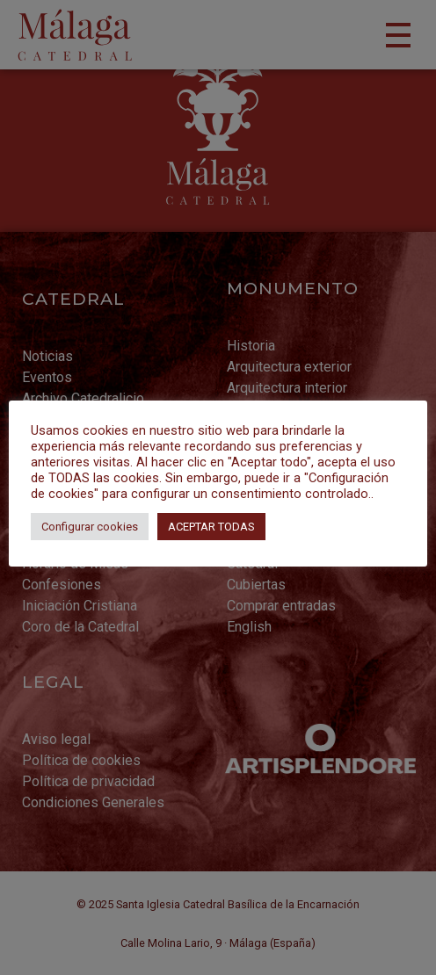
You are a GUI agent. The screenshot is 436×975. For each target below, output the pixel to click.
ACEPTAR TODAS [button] (211, 526)
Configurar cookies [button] (89, 526)
